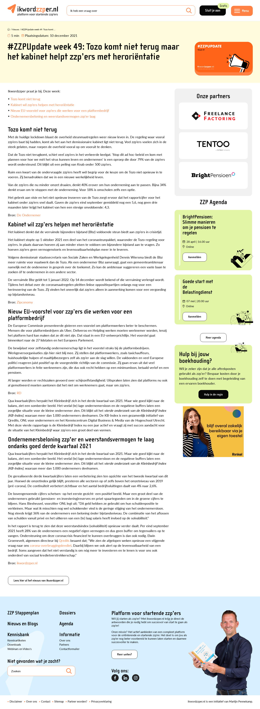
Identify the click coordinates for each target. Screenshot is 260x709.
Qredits (64, 540)
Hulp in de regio (213, 394)
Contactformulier (69, 649)
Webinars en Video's (19, 649)
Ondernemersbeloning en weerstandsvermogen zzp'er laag (53, 116)
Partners (64, 644)
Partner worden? (77, 701)
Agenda (66, 624)
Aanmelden (194, 257)
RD (19, 393)
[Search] (131, 10)
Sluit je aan (215, 8)
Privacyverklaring (101, 701)
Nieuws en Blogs (22, 624)
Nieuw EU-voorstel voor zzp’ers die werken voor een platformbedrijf (60, 110)
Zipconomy (25, 302)
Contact (45, 701)
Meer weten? (124, 654)
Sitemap (59, 701)
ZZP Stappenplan (23, 613)
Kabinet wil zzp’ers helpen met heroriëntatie (42, 104)
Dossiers (67, 613)
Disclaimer (16, 701)
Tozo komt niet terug (25, 99)
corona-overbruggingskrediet (50, 545)
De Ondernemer (29, 215)
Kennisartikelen (16, 640)
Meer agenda (213, 337)
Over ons (64, 640)
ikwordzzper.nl (27, 563)
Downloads (14, 644)
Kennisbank (18, 634)
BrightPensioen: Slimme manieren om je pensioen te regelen (199, 225)
